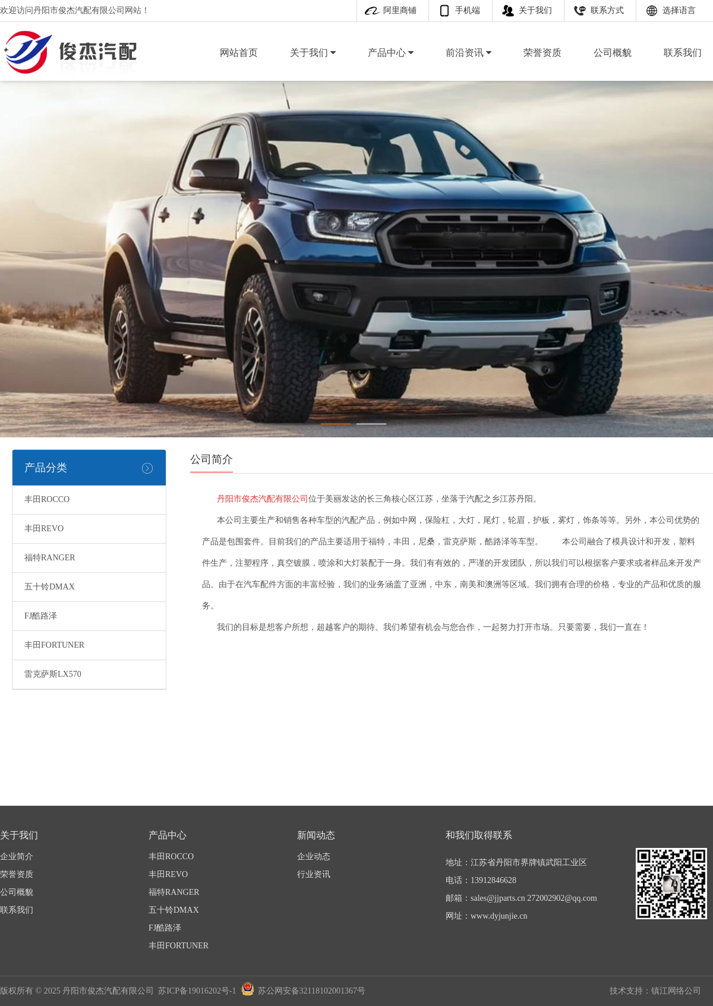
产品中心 (391, 53)
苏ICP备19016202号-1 (197, 990)
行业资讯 (313, 874)
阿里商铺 (400, 10)
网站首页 (239, 53)
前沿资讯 (468, 53)
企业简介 (16, 856)
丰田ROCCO (47, 499)
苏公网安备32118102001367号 (311, 990)
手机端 (467, 10)
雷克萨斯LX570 (52, 674)
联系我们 (683, 53)
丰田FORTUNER (54, 645)
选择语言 (679, 10)
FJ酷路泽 (40, 615)
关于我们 (535, 10)
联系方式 (607, 10)
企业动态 (313, 856)
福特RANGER (49, 557)
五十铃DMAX (49, 586)
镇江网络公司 (676, 990)
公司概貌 (613, 53)
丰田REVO (44, 528)
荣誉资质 (542, 53)
